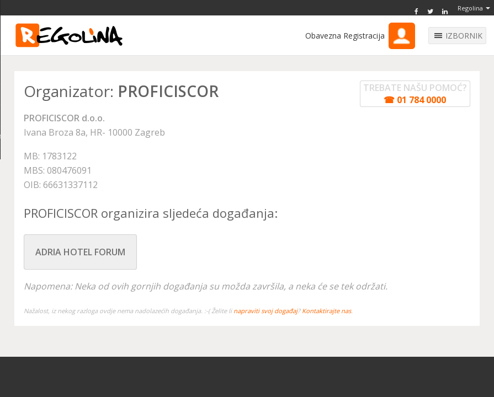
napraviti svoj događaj (265, 311)
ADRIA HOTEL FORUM (80, 252)
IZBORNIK (463, 35)
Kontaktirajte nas (326, 311)
